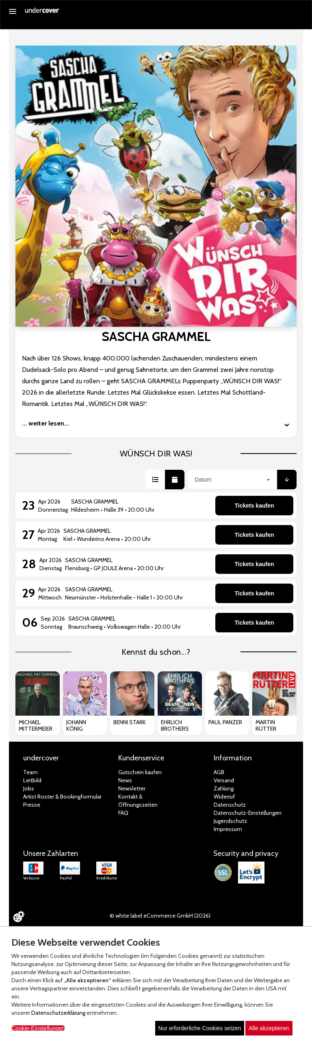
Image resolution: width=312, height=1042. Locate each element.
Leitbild (32, 780)
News (125, 780)
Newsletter (131, 788)
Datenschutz (230, 804)
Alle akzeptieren (269, 1028)
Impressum (228, 829)
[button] (155, 479)
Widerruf (224, 796)
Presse (31, 804)
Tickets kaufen (254, 505)
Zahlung (224, 788)
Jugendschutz (230, 821)
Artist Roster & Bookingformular (62, 796)
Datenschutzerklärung (58, 1012)
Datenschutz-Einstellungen (248, 812)
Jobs (28, 788)
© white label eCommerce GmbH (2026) (160, 915)
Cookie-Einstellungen (38, 1028)
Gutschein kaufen (140, 772)
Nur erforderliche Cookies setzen (199, 1028)
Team (30, 772)
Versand (224, 780)
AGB (219, 772)
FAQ (123, 812)
